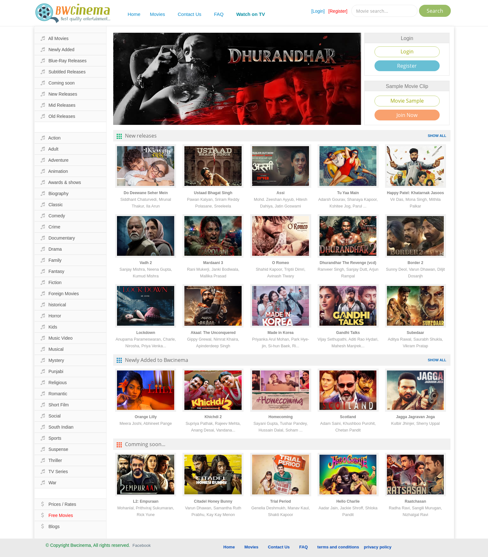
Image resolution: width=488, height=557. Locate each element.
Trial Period (280, 501)
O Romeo (280, 263)
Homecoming (281, 417)
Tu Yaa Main (348, 193)
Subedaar (415, 332)
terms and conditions (338, 547)
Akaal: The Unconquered (213, 332)
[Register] (337, 11)
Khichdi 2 (213, 417)
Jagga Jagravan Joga (415, 417)
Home (134, 14)
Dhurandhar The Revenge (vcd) (348, 263)
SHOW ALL (437, 136)
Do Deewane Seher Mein (146, 193)
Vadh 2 (146, 263)
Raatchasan (415, 501)
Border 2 (415, 263)
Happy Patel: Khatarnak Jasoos (415, 193)
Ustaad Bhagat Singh (213, 193)
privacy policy (378, 547)
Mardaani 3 (213, 263)
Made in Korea (281, 332)
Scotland (348, 417)
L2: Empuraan (145, 501)
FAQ (218, 14)
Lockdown (145, 332)
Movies (157, 14)
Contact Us (189, 14)
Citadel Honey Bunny (213, 501)
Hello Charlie (348, 501)
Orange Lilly (146, 417)
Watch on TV (250, 14)
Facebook (142, 545)
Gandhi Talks (348, 332)
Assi (281, 193)
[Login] (318, 11)
